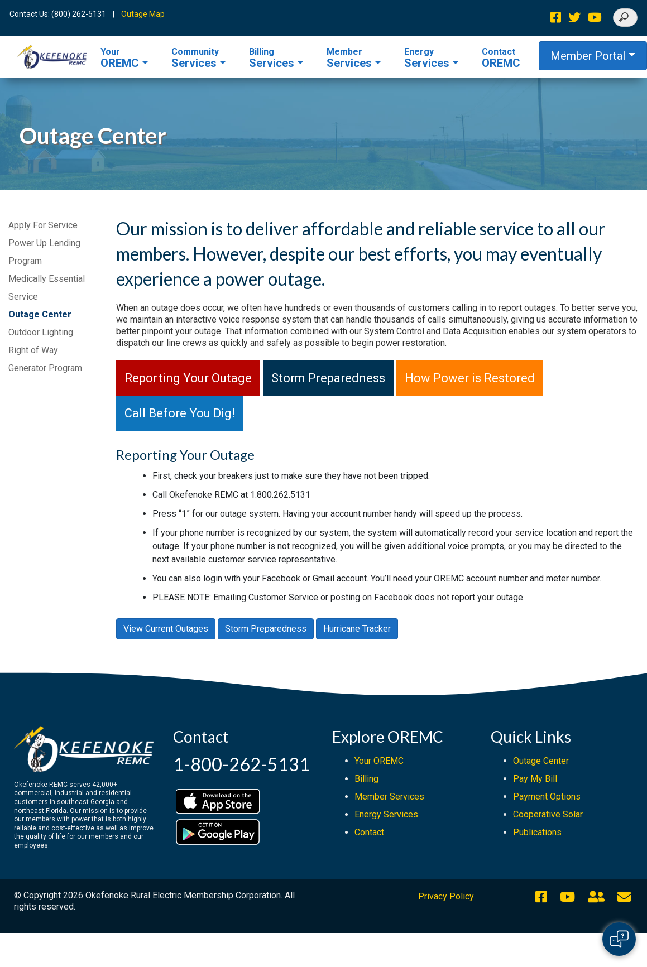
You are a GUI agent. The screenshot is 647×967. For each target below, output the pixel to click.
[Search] (625, 17)
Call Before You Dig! (179, 413)
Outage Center (39, 314)
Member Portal (587, 55)
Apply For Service (43, 225)
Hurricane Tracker (357, 628)
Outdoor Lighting (40, 332)
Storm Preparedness (328, 378)
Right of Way (33, 350)
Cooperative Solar (548, 814)
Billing (366, 778)
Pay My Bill (535, 778)
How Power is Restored (470, 378)
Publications (537, 832)
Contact (369, 832)
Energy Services (386, 814)
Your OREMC (379, 761)
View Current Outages (165, 628)
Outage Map (143, 13)
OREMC (119, 58)
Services (195, 58)
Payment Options (547, 796)
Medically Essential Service (46, 287)
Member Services (389, 796)
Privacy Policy (446, 896)
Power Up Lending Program (44, 252)
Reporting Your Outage (188, 378)
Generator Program (45, 368)
